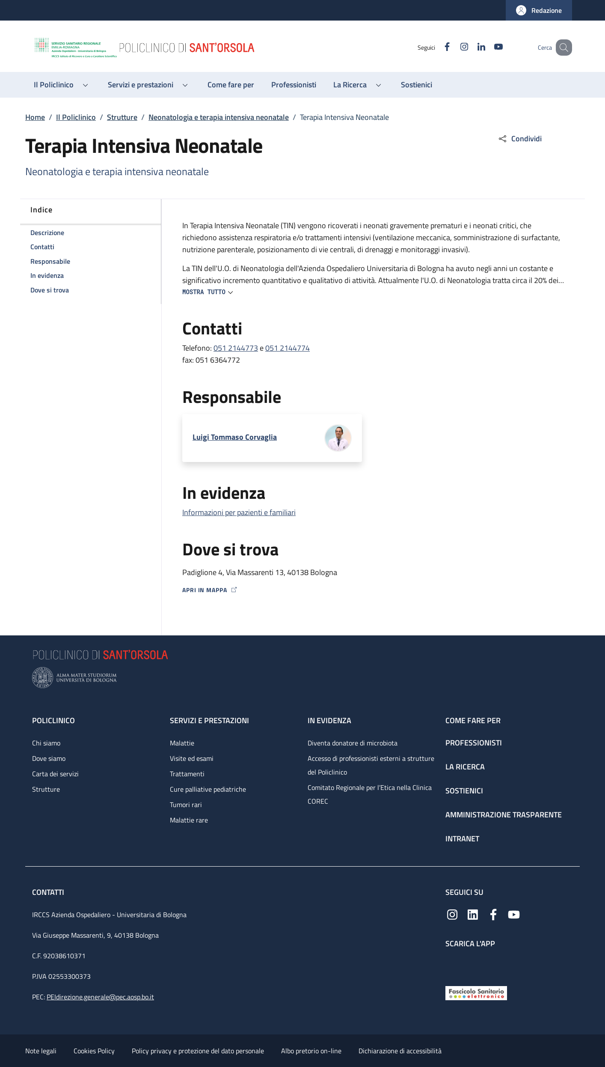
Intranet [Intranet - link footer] (462, 838)
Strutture (122, 117)
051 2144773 (236, 348)
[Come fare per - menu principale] (231, 85)
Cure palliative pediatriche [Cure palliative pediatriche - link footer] (208, 789)
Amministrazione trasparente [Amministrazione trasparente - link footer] (503, 814)
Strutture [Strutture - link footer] (46, 789)
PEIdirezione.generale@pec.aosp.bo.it (100, 997)
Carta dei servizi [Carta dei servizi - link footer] (55, 774)
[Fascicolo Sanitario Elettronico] (476, 992)
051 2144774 (287, 348)
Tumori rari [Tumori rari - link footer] (186, 804)
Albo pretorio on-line (311, 1051)
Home (35, 117)
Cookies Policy (94, 1051)
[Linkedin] (470, 47)
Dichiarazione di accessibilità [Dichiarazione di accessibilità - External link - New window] (400, 1051)
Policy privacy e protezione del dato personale (198, 1051)
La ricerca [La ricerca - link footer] (465, 766)
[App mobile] (452, 965)
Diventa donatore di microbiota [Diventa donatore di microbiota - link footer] (352, 743)
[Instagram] (453, 47)
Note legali (40, 1051)
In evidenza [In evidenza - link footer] (329, 720)
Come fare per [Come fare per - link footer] (473, 720)
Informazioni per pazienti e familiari (239, 512)
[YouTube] (487, 47)
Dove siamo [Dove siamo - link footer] (48, 758)
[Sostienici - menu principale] (416, 85)
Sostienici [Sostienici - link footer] (464, 790)
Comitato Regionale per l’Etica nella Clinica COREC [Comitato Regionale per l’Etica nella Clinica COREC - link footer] (370, 794)
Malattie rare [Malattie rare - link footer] (189, 820)
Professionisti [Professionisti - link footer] (473, 742)
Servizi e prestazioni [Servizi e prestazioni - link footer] (209, 720)
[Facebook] (436, 47)
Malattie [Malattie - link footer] (182, 743)
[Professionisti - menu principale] (294, 85)
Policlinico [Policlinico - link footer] (53, 720)
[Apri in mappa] (373, 589)
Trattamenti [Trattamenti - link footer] (187, 774)
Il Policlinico (76, 117)
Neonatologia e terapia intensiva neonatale (218, 117)
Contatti (49, 892)
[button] (539, 10)
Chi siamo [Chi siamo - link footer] (46, 743)
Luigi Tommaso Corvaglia (235, 437)
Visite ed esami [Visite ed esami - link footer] (192, 758)
